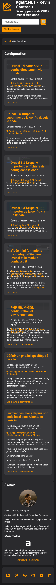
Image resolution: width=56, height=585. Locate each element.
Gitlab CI (16, 276)
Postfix (11, 433)
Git (21, 332)
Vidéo (14, 271)
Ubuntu (27, 435)
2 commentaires (25, 344)
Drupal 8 (26, 180)
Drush (15, 83)
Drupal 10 (24, 85)
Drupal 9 (36, 85)
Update (31, 225)
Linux (37, 435)
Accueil (7, 41)
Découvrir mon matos (28, 560)
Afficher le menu (11, 29)
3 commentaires (25, 471)
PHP (14, 329)
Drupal (27, 131)
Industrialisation (33, 274)
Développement (15, 371)
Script (20, 133)
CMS (14, 332)
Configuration (27, 83)
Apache (29, 371)
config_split (39, 287)
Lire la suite (12, 102)
